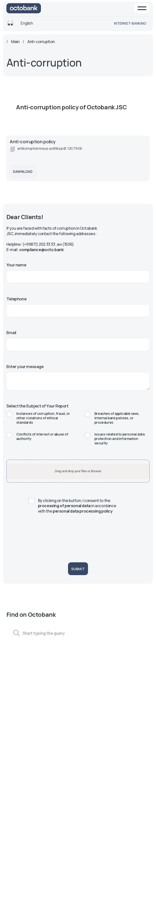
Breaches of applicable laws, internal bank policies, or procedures (112, 418)
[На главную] (23, 8)
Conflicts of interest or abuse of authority (37, 436)
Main (15, 41)
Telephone (16, 298)
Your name (16, 264)
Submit (78, 568)
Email (11, 332)
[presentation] (77, 536)
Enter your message (25, 366)
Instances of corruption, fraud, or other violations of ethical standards (38, 418)
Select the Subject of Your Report (37, 405)
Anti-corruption (41, 41)
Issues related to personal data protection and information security (115, 438)
